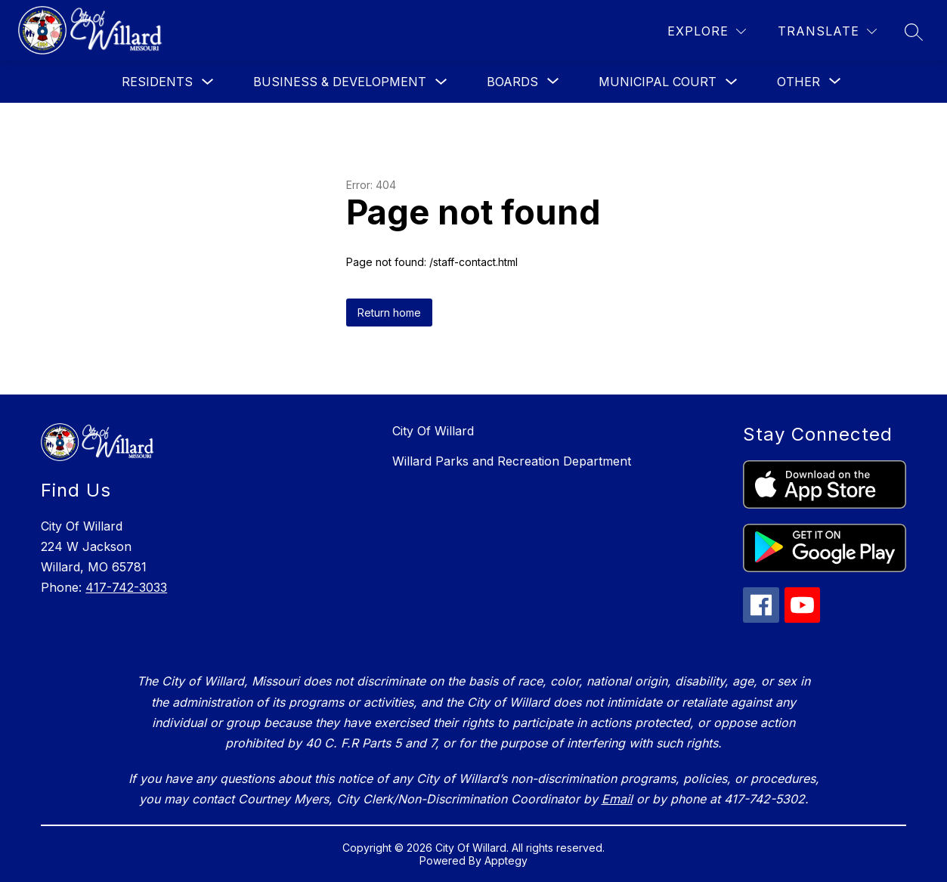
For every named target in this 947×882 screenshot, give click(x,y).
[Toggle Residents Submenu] (208, 82)
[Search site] (914, 32)
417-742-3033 (126, 587)
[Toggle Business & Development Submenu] (441, 82)
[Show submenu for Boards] (512, 82)
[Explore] (707, 31)
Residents (157, 81)
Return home (389, 312)
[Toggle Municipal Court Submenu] (732, 82)
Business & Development (339, 81)
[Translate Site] (827, 31)
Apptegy (506, 860)
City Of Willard (433, 430)
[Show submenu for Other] (798, 82)
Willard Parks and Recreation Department (511, 461)
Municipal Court (657, 81)
